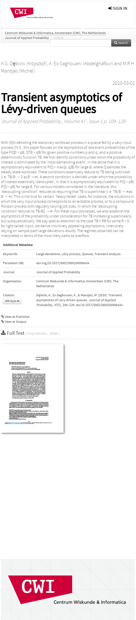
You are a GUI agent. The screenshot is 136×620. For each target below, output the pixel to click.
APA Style (12, 301)
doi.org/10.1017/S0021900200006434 (62, 263)
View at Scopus (13, 322)
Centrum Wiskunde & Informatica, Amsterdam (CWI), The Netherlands (55, 33)
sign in (117, 8)
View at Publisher (15, 317)
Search (121, 43)
